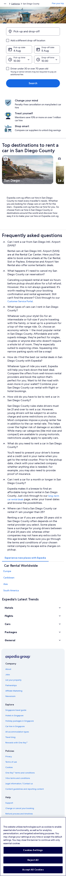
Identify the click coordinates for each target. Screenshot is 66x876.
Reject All (33, 863)
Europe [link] (7, 571)
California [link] (15, 3)
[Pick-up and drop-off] (33, 31)
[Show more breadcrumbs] (5, 4)
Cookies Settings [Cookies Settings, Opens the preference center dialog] (33, 853)
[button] (33, 607)
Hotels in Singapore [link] (14, 715)
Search (33, 83)
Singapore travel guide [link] (15, 710)
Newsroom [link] (10, 696)
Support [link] (9, 803)
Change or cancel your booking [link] (19, 808)
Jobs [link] (7, 674)
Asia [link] (5, 584)
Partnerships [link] (11, 685)
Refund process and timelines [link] (19, 813)
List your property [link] (13, 680)
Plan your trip (58, 3)
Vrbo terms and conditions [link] (17, 778)
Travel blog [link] (10, 737)
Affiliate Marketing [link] (13, 690)
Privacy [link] (8, 756)
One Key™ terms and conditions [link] (20, 772)
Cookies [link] (9, 767)
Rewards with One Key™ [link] (16, 742)
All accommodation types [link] (17, 731)
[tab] (25, 557)
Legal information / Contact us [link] (19, 783)
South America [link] (11, 590)
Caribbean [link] (8, 577)
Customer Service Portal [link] (20, 301)
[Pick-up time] (19, 60)
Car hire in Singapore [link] (15, 726)
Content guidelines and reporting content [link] (24, 789)
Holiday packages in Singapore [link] (19, 721)
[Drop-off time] (47, 60)
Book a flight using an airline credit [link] (21, 819)
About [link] (8, 669)
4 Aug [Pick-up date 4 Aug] (17, 50)
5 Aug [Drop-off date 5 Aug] (45, 50)
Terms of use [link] (11, 762)
